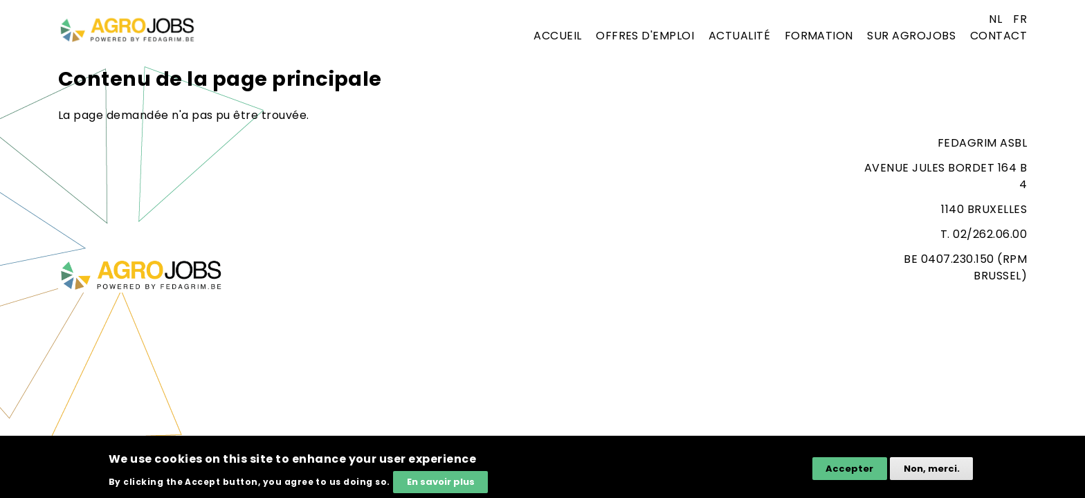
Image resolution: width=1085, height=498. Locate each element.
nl (995, 19)
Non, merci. (932, 470)
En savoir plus (441, 483)
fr (1020, 19)
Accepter (849, 470)
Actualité (739, 36)
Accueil (557, 36)
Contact (998, 36)
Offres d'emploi (645, 36)
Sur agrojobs (911, 36)
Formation (819, 36)
